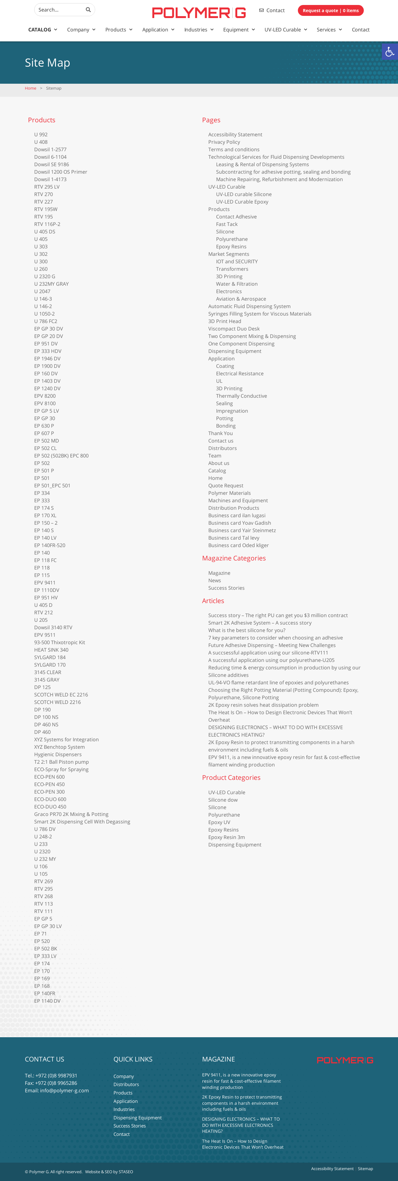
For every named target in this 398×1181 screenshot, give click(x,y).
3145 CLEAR (47, 672)
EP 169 (42, 978)
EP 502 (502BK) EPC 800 (61, 455)
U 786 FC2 (45, 321)
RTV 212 (43, 612)
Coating (225, 366)
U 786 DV (45, 829)
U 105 (41, 873)
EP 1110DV (46, 590)
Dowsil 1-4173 (50, 179)
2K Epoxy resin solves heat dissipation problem (263, 704)
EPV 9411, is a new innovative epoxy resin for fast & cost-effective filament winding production (241, 1081)
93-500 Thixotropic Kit (59, 642)
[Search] (88, 9)
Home (30, 88)
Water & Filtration (237, 283)
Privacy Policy (224, 141)
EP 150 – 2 (46, 522)
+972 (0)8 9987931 (56, 1075)
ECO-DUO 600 (50, 799)
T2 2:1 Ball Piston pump (61, 761)
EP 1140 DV (47, 1000)
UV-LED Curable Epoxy (242, 201)
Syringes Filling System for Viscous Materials (260, 313)
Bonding (226, 425)
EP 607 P (44, 433)
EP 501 (42, 478)
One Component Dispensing (241, 343)
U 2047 (42, 291)
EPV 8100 (45, 403)
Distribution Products (233, 507)
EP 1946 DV (47, 358)
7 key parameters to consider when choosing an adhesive (275, 637)
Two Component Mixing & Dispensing (252, 336)
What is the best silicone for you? (246, 630)
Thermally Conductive (241, 395)
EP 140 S (44, 530)
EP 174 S (44, 507)
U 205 (41, 619)
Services (329, 29)
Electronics (229, 291)
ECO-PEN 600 (49, 776)
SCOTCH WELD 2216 (57, 702)
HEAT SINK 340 (51, 649)
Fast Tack (227, 224)
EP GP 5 (43, 918)
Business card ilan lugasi (237, 515)
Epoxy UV (219, 822)
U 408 (41, 141)
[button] (390, 52)
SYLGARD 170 (50, 664)
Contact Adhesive (236, 216)
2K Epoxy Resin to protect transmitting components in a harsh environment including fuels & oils (242, 1103)
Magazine (219, 572)
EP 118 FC (45, 560)
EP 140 (42, 552)
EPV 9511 (45, 634)
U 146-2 (43, 306)
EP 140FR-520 (49, 545)
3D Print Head (224, 321)
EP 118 (42, 567)
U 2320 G (44, 276)
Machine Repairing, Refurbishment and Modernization (279, 179)
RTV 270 (43, 194)
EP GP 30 (44, 418)
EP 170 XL (45, 515)
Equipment (239, 29)
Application (158, 29)
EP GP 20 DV (48, 336)
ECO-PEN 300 (49, 791)
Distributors (222, 448)
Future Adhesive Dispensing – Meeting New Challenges (272, 645)
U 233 (41, 844)
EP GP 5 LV (46, 410)
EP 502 (42, 463)
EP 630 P (44, 425)
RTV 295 (43, 888)
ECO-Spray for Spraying (61, 769)
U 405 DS (44, 231)
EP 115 (42, 575)
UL (219, 380)
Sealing (224, 403)
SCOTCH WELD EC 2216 (61, 694)
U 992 (41, 134)
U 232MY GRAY (51, 283)
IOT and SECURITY (237, 261)
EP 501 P (44, 470)
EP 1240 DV (47, 388)
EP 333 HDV (48, 351)
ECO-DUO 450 (50, 806)
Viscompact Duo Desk (234, 328)
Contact (361, 29)
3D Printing (229, 276)
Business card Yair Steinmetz (242, 530)
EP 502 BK (45, 948)
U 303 (41, 246)
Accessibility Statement (235, 134)
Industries (199, 29)
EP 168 (42, 985)
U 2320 (42, 851)
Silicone (225, 231)
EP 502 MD (46, 440)
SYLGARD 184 (50, 657)
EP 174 (42, 963)
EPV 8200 (45, 395)
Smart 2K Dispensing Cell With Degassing (82, 821)
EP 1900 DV (47, 366)
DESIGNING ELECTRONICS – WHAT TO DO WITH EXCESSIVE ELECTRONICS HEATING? (241, 1125)
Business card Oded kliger (238, 545)
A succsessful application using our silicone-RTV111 (268, 652)
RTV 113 (43, 903)
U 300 (41, 261)
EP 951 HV (46, 597)
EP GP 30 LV (48, 926)
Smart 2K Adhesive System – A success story (260, 622)
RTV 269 (43, 881)
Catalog (42, 29)
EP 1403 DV (47, 380)
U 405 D (43, 605)
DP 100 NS (46, 717)
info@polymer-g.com (64, 1090)
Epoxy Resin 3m (226, 837)
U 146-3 (43, 298)
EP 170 (42, 971)
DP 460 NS (46, 724)
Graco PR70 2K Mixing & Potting (71, 814)
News (214, 580)
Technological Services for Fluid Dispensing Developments (276, 156)
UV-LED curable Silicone (244, 194)
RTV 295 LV (47, 186)
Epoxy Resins (231, 246)
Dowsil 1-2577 (50, 149)
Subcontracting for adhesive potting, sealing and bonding (283, 171)
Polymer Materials (229, 493)
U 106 (41, 866)
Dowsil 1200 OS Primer (60, 171)
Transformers (232, 268)
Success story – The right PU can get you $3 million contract (278, 615)
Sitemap (365, 1168)
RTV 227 (43, 201)
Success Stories (226, 587)
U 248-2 (43, 836)
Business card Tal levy (233, 537)
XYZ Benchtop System (59, 746)
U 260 (41, 268)
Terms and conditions (234, 149)
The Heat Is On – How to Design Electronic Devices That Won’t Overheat (243, 1144)
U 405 (41, 239)
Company (81, 29)
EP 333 (42, 500)
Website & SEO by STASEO (109, 1171)
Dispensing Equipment (234, 351)
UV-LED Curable (286, 29)
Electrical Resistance (240, 373)
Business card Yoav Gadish (239, 522)
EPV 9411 (45, 582)
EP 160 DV (46, 373)
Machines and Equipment (238, 500)
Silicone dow (223, 799)
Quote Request (225, 485)
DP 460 (42, 732)
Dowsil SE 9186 (51, 164)
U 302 (41, 254)
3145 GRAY (46, 679)
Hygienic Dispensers (58, 754)
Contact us (221, 440)
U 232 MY (45, 858)
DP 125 (42, 687)
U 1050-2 (44, 313)
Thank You (220, 433)
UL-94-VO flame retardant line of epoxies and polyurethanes (278, 682)
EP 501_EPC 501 (52, 485)
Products (118, 29)
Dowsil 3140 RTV (53, 627)
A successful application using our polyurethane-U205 (271, 660)
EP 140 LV (45, 537)
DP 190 (42, 709)
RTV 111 (43, 911)
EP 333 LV (45, 956)
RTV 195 (43, 216)
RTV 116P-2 (47, 224)
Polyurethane (232, 239)
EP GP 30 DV (48, 328)
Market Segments (228, 254)
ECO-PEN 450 (49, 784)
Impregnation (232, 410)
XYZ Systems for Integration (66, 739)
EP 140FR (44, 993)
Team (214, 455)
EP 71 (40, 933)
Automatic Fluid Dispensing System (249, 306)
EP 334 (42, 493)
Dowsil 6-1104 (50, 156)
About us (218, 463)
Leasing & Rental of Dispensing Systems (262, 164)
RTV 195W (46, 209)
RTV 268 (43, 896)
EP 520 (42, 941)
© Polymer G (37, 1171)
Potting (224, 418)
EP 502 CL (45, 448)
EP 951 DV (46, 343)
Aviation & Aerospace (241, 298)
